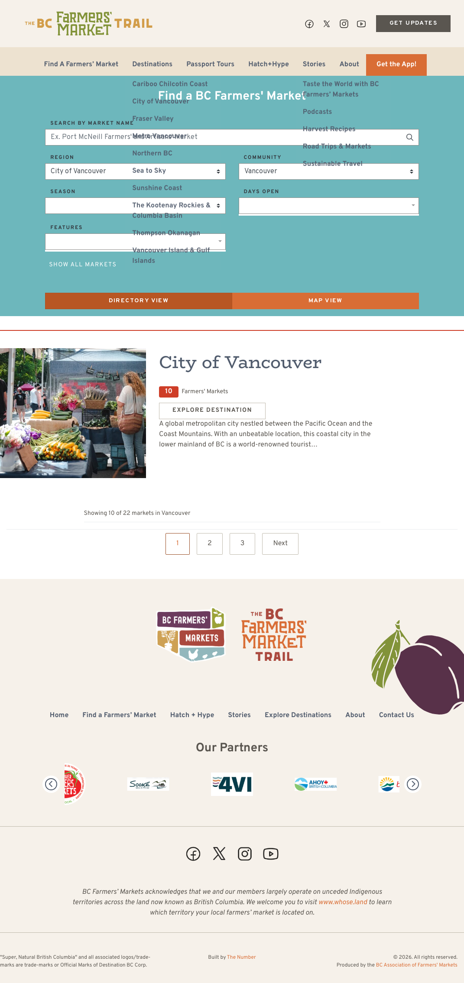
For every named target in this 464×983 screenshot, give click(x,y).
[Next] (413, 784)
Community (263, 157)
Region (62, 157)
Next (280, 544)
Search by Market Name (92, 123)
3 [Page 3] (242, 544)
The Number (241, 957)
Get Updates (413, 23)
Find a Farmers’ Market (119, 715)
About (349, 65)
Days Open (261, 191)
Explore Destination (212, 410)
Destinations (152, 65)
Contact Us (396, 715)
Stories (314, 65)
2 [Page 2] (210, 544)
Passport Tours (210, 65)
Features (66, 227)
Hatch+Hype (268, 65)
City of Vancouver (240, 362)
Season (63, 191)
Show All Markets (83, 265)
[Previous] (51, 784)
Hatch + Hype (192, 715)
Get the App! (396, 65)
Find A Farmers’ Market (81, 65)
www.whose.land (342, 903)
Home (59, 715)
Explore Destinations (298, 715)
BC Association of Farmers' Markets (417, 965)
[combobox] (329, 205)
